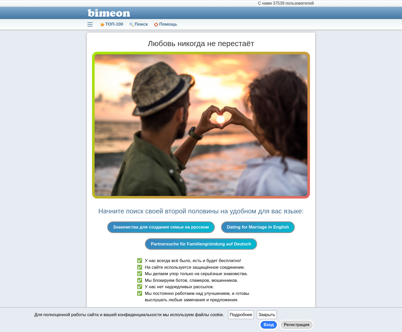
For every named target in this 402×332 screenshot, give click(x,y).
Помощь (168, 24)
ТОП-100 (114, 24)
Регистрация (296, 325)
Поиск (141, 24)
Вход (269, 325)
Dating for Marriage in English (258, 227)
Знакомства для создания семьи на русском (161, 227)
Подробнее (241, 314)
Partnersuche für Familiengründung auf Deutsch (201, 244)
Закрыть (266, 314)
